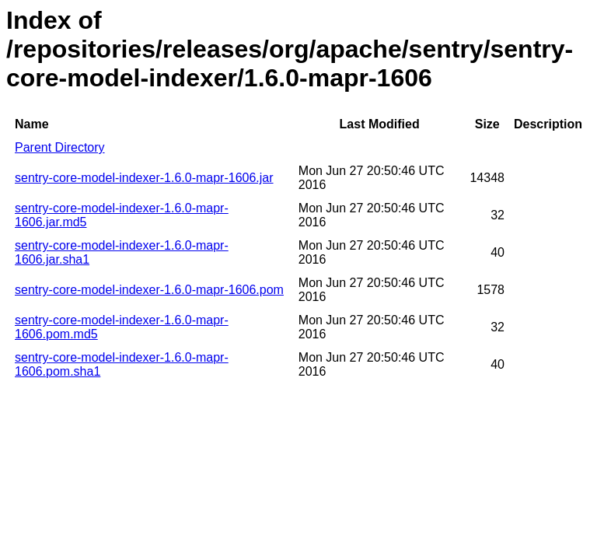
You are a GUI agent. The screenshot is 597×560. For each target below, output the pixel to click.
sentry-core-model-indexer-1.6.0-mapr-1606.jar (144, 177)
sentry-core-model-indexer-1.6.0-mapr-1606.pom (149, 289)
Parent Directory (60, 147)
